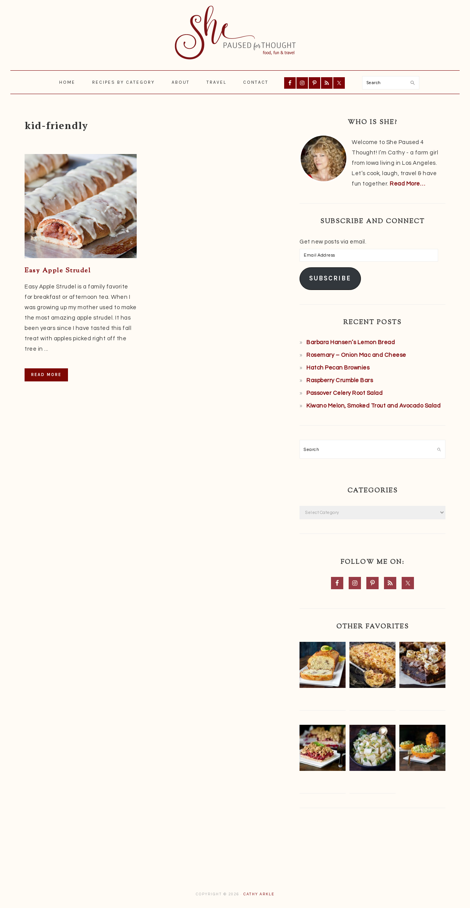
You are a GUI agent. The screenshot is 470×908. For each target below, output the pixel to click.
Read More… (407, 184)
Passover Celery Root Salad (344, 393)
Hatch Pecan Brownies (337, 368)
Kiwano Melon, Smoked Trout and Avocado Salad (373, 406)
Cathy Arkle (259, 894)
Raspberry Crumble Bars (339, 380)
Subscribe (330, 278)
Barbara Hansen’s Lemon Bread (350, 342)
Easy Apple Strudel (58, 270)
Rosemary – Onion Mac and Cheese (356, 355)
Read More (46, 374)
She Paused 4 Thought (235, 32)
